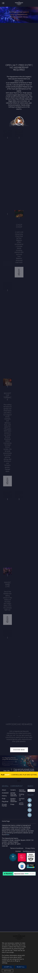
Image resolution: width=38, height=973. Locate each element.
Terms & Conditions (16, 848)
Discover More (19, 272)
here (7, 834)
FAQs (3, 798)
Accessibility (5, 793)
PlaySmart (5, 801)
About (4, 790)
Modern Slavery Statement (13, 800)
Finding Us (21, 795)
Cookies (18, 851)
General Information (22, 790)
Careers (13, 790)
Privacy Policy (30, 848)
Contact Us (22, 799)
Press (12, 804)
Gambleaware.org (29, 851)
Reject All (21, 967)
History (4, 796)
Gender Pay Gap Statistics (13, 794)
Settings (7, 971)
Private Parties (4, 805)
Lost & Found (21, 803)
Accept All (8, 967)
